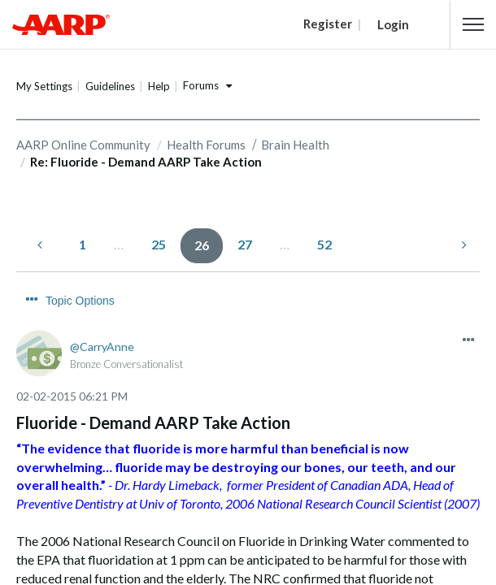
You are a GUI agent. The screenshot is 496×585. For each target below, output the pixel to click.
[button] (473, 24)
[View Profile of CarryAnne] (102, 346)
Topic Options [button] (80, 300)
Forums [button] (201, 85)
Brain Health (295, 144)
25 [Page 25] (158, 244)
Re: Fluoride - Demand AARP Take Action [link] (146, 161)
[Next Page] (463, 245)
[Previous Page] (41, 245)
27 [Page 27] (244, 244)
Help (159, 86)
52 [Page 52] (324, 244)
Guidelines (110, 86)
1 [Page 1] (82, 244)
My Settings (44, 86)
